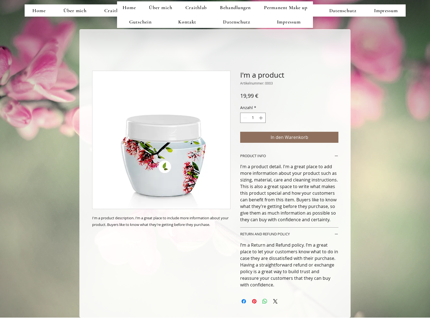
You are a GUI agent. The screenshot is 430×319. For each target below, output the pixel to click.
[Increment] (261, 118)
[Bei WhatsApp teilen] (264, 301)
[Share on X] (275, 301)
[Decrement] (244, 118)
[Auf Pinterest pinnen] (254, 301)
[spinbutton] (253, 118)
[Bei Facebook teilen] (243, 301)
